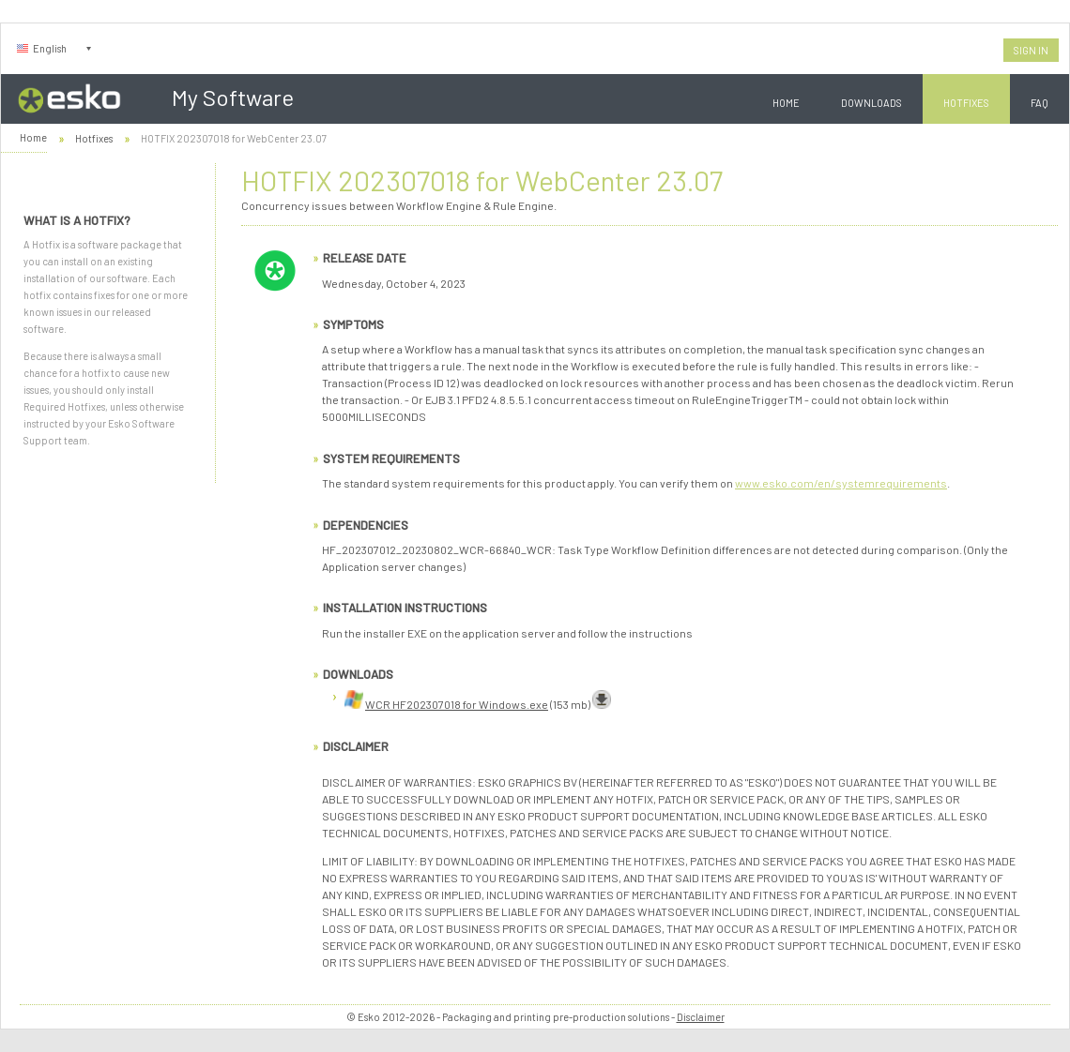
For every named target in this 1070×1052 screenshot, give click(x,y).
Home (786, 103)
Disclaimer (701, 1017)
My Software (233, 97)
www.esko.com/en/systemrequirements (841, 482)
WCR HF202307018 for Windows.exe (456, 704)
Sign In (1031, 50)
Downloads (871, 103)
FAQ (1039, 103)
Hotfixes (966, 103)
